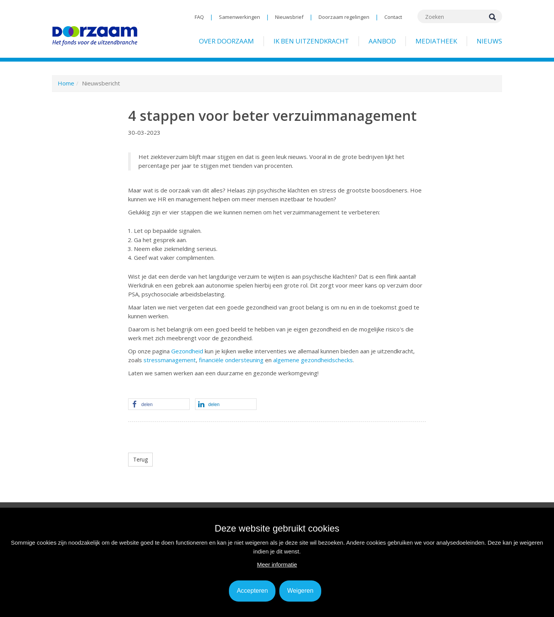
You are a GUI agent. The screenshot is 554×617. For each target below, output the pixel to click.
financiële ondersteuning (231, 360)
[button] (158, 404)
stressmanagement (170, 360)
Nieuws (489, 41)
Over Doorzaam (226, 41)
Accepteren (252, 590)
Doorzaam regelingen (344, 16)
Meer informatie (277, 564)
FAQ (199, 16)
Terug (140, 459)
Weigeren (300, 590)
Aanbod (382, 41)
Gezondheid (187, 351)
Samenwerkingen (239, 16)
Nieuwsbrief (289, 16)
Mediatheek (436, 41)
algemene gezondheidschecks (313, 360)
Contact (393, 16)
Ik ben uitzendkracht (311, 41)
